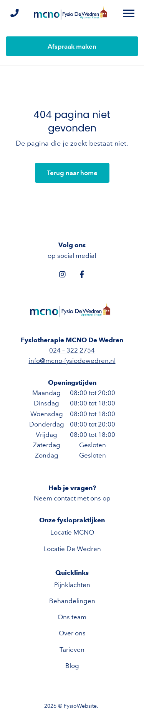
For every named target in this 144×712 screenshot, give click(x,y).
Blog (72, 665)
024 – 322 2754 (72, 350)
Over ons (72, 633)
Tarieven (72, 649)
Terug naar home (72, 173)
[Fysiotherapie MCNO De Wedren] (72, 13)
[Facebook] (81, 274)
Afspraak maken (72, 46)
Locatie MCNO (72, 532)
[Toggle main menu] (128, 13)
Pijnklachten (72, 585)
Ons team (72, 617)
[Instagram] (62, 274)
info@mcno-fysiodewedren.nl (72, 360)
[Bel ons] (14, 13)
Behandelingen (72, 601)
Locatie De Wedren (72, 549)
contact (65, 498)
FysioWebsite (80, 706)
